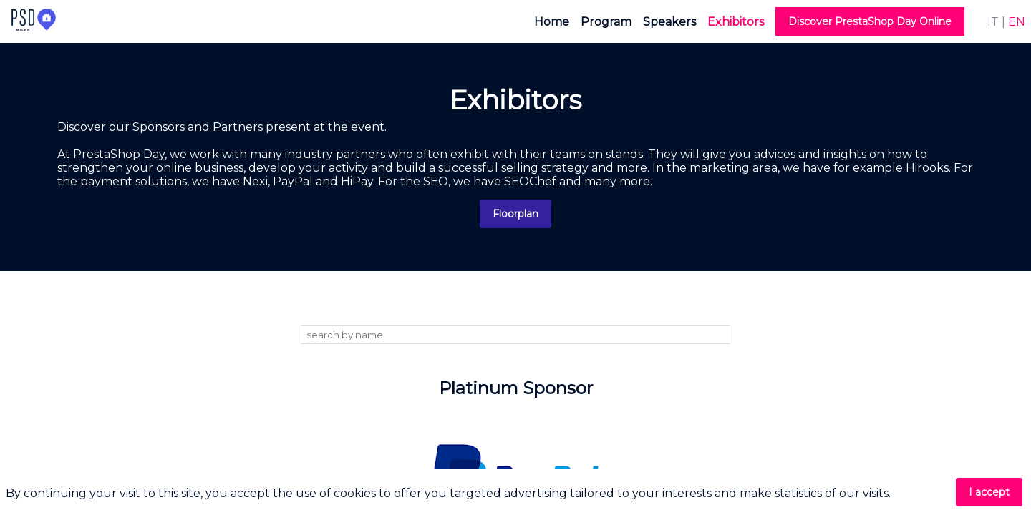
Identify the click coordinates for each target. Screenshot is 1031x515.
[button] (869, 21)
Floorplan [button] (515, 213)
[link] (551, 21)
